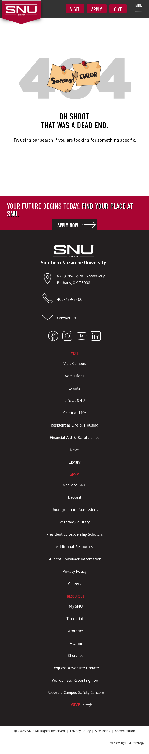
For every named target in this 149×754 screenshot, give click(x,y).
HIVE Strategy (134, 743)
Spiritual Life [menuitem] (74, 412)
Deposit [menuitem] (74, 497)
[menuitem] (139, 8)
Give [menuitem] (118, 9)
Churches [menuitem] (75, 655)
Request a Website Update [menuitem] (75, 667)
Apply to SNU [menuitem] (74, 485)
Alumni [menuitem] (76, 643)
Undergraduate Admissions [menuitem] (74, 509)
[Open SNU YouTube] (81, 337)
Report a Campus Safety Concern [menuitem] (75, 692)
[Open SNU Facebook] (53, 337)
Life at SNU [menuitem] (74, 400)
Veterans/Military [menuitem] (75, 522)
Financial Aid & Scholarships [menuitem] (74, 437)
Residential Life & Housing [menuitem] (74, 425)
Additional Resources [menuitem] (74, 546)
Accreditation (125, 730)
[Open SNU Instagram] (67, 337)
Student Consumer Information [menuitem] (74, 559)
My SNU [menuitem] (76, 606)
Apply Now (67, 225)
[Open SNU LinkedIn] (96, 337)
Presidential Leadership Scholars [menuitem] (74, 534)
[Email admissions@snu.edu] (73, 318)
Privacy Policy (80, 730)
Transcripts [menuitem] (75, 618)
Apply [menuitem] (96, 9)
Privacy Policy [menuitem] (74, 571)
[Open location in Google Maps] (49, 279)
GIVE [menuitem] (75, 705)
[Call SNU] (49, 299)
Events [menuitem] (74, 388)
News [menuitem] (75, 449)
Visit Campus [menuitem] (74, 363)
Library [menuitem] (74, 462)
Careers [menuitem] (74, 583)
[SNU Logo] (21, 7)
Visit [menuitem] (74, 9)
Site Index (102, 730)
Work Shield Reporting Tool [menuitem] (75, 680)
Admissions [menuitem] (74, 375)
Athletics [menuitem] (76, 630)
